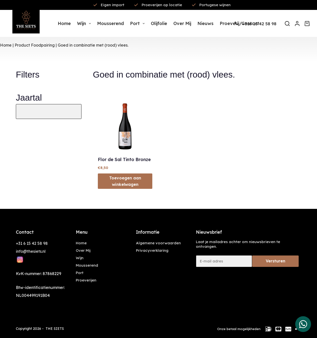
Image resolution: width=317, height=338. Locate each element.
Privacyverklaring (152, 250)
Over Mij (83, 250)
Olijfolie (159, 23)
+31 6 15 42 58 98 (32, 243)
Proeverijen (86, 280)
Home (64, 23)
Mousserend (110, 23)
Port (138, 24)
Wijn (85, 24)
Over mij (182, 23)
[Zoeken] (287, 23)
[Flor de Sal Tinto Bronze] (125, 123)
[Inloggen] (297, 23)
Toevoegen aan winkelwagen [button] (125, 181)
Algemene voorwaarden (158, 243)
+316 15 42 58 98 (259, 23)
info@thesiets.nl (31, 251)
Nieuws (205, 23)
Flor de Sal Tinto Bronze (124, 159)
